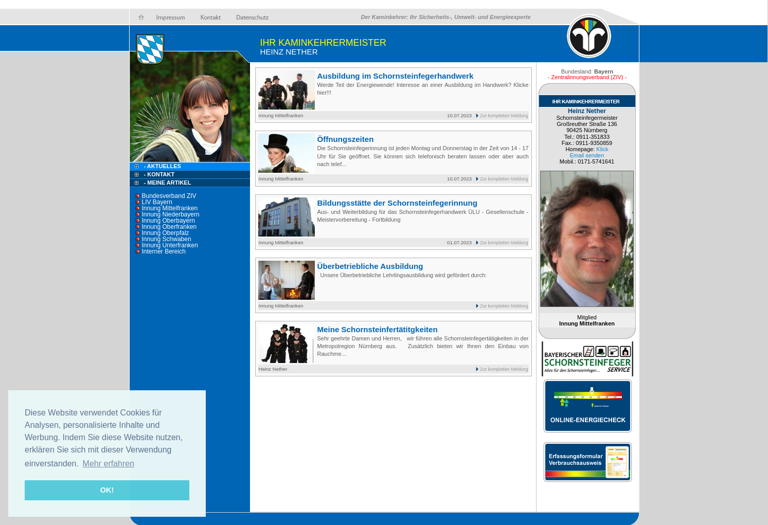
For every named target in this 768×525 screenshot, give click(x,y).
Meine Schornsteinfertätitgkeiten (377, 329)
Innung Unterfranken (170, 245)
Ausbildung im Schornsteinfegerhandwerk (395, 75)
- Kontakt (158, 174)
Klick (602, 149)
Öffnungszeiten (345, 139)
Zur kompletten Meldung (504, 115)
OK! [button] (107, 490)
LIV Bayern (157, 202)
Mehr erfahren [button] (109, 463)
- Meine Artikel (167, 182)
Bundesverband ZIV (169, 196)
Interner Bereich (164, 251)
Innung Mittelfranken (170, 208)
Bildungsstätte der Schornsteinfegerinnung (397, 202)
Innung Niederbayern (171, 214)
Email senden (587, 155)
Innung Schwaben (166, 239)
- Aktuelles (161, 166)
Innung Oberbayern (168, 220)
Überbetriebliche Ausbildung (370, 266)
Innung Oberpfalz (165, 233)
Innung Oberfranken (169, 226)
